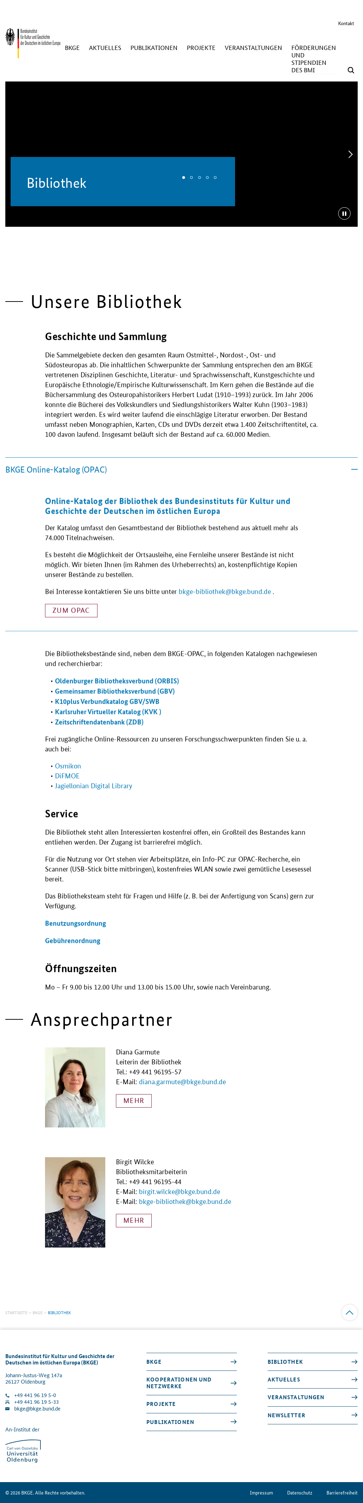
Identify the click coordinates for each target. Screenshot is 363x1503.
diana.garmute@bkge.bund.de (182, 1082)
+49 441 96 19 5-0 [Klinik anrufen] (35, 1395)
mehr (133, 1101)
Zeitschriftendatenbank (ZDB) (99, 735)
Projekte (161, 1404)
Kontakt (346, 23)
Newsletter (287, 1415)
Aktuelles (284, 1379)
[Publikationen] (154, 47)
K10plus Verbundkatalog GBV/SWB (107, 714)
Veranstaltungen (296, 1397)
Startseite (16, 1312)
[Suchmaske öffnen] (351, 70)
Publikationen (170, 1422)
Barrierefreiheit (342, 1492)
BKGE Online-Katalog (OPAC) (181, 482)
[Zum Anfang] (350, 1313)
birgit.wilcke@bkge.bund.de (179, 1192)
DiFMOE (67, 789)
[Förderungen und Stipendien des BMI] (314, 58)
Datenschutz (299, 1492)
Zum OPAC (71, 636)
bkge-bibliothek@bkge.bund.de (225, 618)
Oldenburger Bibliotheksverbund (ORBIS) (117, 693)
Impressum (261, 1492)
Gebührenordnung (72, 953)
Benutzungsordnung (75, 936)
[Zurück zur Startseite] (32, 54)
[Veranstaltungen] (253, 47)
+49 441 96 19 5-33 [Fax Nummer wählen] (36, 1401)
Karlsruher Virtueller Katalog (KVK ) (108, 724)
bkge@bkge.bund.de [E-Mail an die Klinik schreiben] (37, 1408)
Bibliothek (285, 1362)
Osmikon (68, 779)
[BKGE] (72, 47)
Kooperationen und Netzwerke (179, 1382)
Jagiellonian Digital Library (93, 799)
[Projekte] (201, 47)
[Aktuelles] (105, 47)
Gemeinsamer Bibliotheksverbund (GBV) (115, 704)
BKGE (38, 1312)
